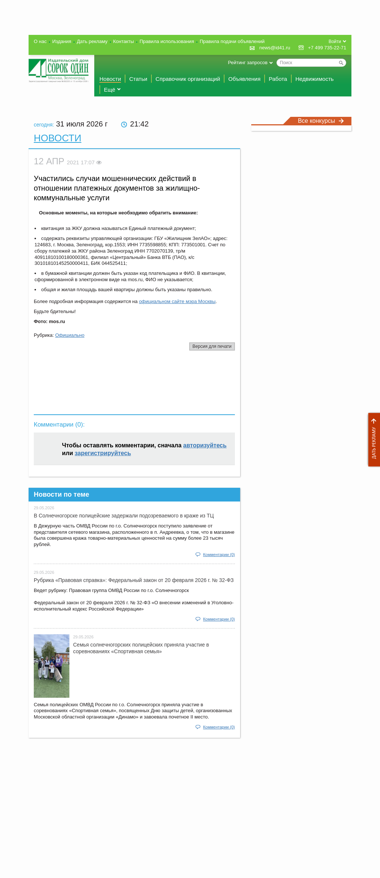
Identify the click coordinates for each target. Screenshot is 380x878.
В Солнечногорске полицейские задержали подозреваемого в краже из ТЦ (124, 516)
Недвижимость (314, 79)
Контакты (123, 41)
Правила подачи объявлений (232, 41)
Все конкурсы (321, 121)
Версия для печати (212, 346)
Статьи (138, 79)
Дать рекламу (372, 439)
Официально (70, 335)
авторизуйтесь (205, 445)
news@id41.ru (274, 47)
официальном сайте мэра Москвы (177, 301)
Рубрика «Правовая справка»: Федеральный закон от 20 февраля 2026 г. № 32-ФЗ (134, 580)
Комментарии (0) (219, 554)
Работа (278, 79)
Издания (61, 41)
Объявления (244, 79)
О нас (40, 41)
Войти (334, 41)
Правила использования (167, 41)
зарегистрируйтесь (103, 453)
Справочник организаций (187, 79)
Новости (110, 79)
